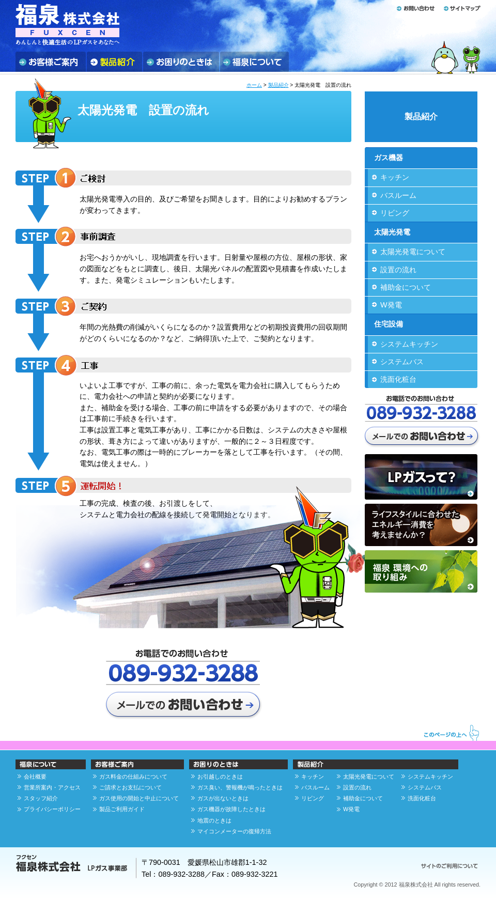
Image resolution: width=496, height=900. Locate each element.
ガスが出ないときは (223, 798)
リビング (394, 213)
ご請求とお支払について (130, 787)
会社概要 (35, 776)
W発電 (391, 305)
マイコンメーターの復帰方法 (234, 831)
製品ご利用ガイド (122, 809)
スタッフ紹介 (41, 798)
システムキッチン (409, 344)
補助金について (405, 287)
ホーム (254, 85)
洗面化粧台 (398, 379)
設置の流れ (398, 270)
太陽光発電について (412, 251)
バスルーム (398, 195)
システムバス (402, 362)
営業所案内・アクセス (52, 787)
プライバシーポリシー (52, 809)
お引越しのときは (220, 776)
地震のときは (214, 820)
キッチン (394, 177)
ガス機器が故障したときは (231, 809)
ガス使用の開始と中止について (139, 798)
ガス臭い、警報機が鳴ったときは (240, 787)
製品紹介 (278, 85)
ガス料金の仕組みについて (133, 776)
